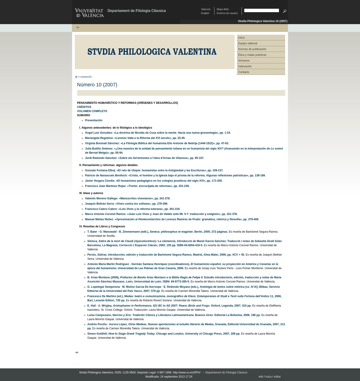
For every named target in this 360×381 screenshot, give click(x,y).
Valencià (206, 9)
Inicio (241, 37)
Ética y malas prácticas (252, 54)
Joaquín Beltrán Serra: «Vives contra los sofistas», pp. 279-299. (126, 203)
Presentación (93, 120)
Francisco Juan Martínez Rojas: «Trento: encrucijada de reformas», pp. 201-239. (137, 186)
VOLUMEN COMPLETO (92, 111)
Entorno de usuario (227, 13)
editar (277, 376)
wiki (261, 376)
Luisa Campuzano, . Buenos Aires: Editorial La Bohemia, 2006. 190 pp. (174, 315)
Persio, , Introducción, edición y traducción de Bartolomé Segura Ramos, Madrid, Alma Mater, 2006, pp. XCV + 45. (166, 254)
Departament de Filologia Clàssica (137, 11)
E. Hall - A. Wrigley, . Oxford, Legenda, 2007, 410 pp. (169, 305)
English (205, 13)
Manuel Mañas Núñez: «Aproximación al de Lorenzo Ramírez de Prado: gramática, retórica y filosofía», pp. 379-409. (172, 219)
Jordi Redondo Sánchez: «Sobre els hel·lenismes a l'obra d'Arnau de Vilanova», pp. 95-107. (144, 158)
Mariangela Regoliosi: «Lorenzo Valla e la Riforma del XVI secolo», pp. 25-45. (135, 138)
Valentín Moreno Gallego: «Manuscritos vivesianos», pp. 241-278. (127, 198)
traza (268, 376)
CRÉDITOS (84, 107)
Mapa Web (223, 9)
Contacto (243, 72)
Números (244, 60)
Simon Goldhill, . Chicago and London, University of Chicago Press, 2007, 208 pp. (163, 333)
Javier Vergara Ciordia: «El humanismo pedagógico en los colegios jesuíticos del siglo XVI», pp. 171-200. (154, 180)
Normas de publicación (252, 49)
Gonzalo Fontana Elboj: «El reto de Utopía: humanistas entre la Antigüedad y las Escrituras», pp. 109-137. (154, 170)
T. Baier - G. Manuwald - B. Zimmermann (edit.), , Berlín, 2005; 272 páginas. (157, 231)
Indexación (245, 66)
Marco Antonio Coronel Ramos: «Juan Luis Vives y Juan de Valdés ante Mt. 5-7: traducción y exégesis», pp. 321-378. (161, 214)
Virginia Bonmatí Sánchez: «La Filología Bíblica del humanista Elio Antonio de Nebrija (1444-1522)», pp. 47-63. (157, 143)
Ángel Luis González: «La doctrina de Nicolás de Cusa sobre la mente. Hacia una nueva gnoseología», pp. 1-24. (158, 132)
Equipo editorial (247, 43)
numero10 (86, 76)
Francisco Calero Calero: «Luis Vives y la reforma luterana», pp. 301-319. (132, 209)
